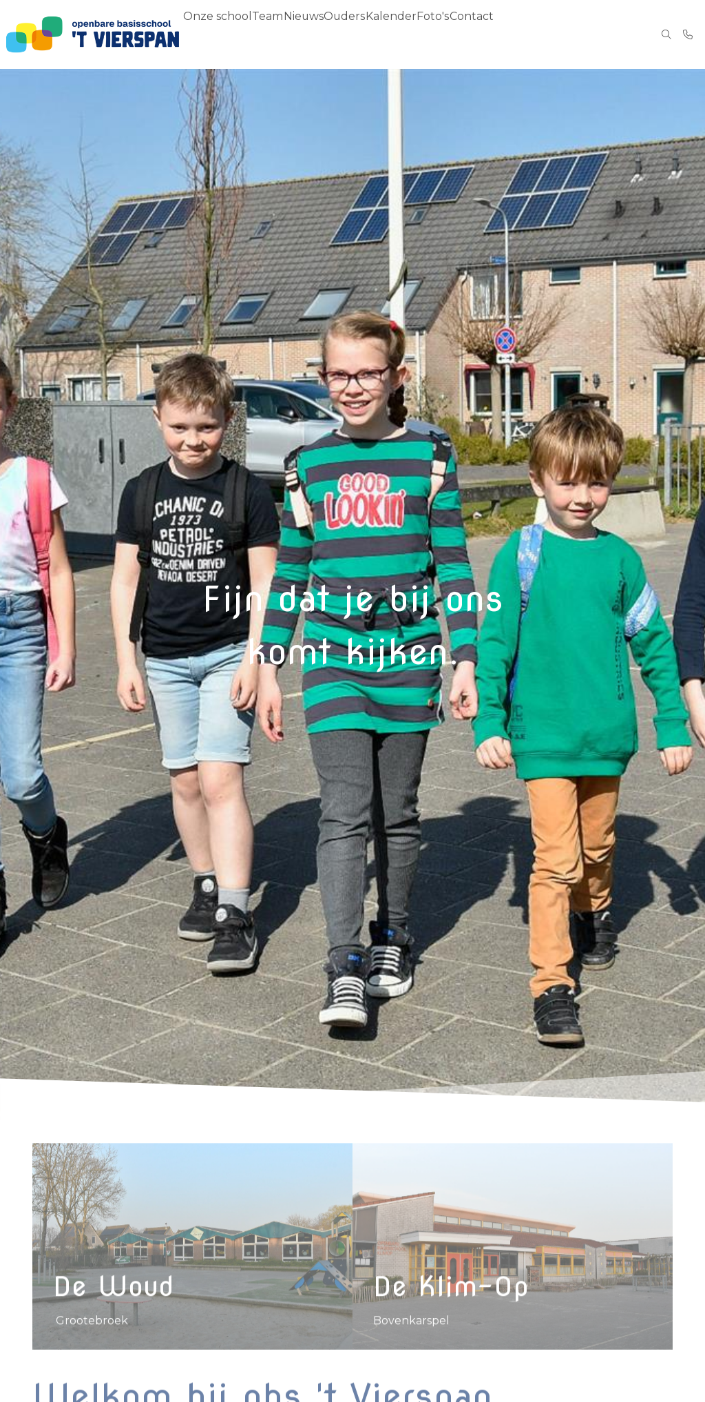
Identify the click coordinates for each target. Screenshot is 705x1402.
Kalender (404, 34)
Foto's (450, 34)
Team (270, 34)
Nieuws (311, 34)
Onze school (217, 34)
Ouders (356, 34)
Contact (494, 34)
